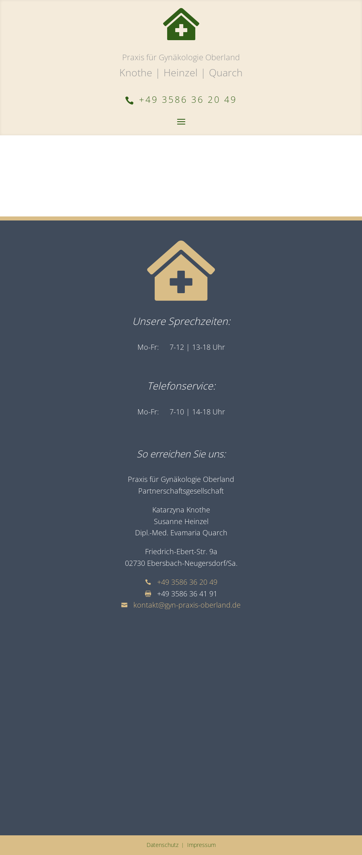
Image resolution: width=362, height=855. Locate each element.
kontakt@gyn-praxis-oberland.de (187, 605)
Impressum (201, 845)
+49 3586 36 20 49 (187, 582)
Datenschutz (162, 845)
